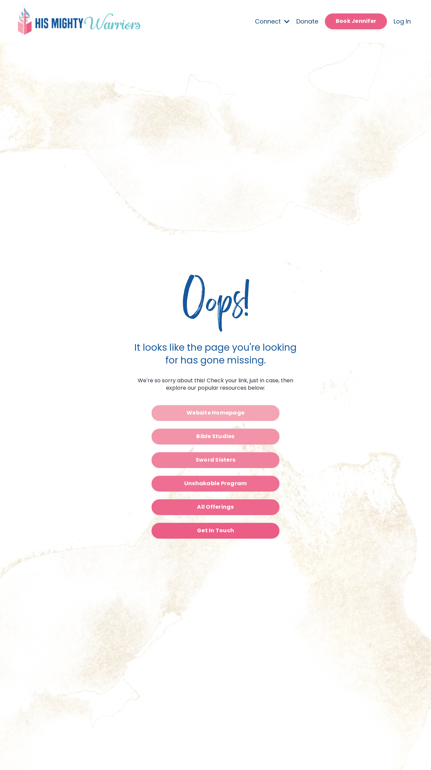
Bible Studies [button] (215, 436)
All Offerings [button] (215, 507)
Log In (402, 21)
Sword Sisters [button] (215, 460)
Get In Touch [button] (215, 530)
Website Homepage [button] (215, 413)
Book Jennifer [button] (356, 21)
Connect (272, 21)
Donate (307, 21)
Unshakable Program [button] (215, 483)
